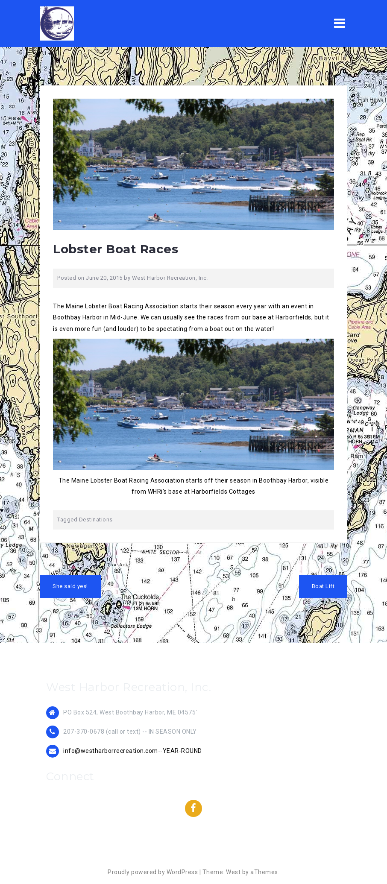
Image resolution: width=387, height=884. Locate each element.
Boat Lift (323, 586)
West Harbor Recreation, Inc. (170, 278)
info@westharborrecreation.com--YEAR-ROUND (132, 750)
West (233, 872)
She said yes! (70, 586)
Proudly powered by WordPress (153, 872)
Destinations (96, 519)
